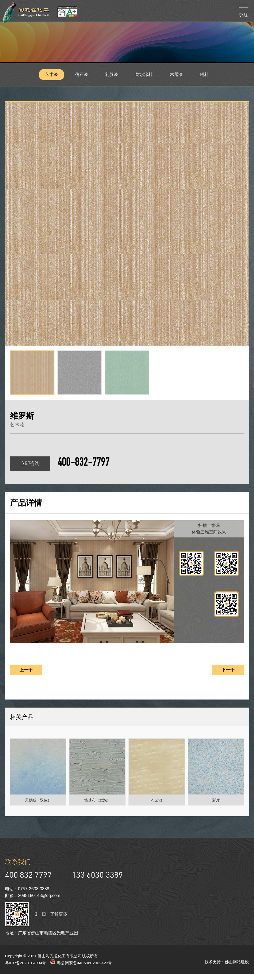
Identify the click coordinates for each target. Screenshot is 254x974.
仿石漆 (81, 74)
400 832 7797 (28, 875)
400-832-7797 (84, 463)
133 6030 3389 (97, 875)
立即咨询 (30, 463)
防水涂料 (144, 74)
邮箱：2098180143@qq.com (32, 895)
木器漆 (176, 74)
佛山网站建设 (237, 962)
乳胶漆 (111, 74)
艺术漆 (51, 74)
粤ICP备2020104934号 (25, 963)
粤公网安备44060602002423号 (81, 963)
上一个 (26, 670)
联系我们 (18, 861)
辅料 (204, 74)
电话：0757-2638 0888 (27, 889)
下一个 (228, 670)
